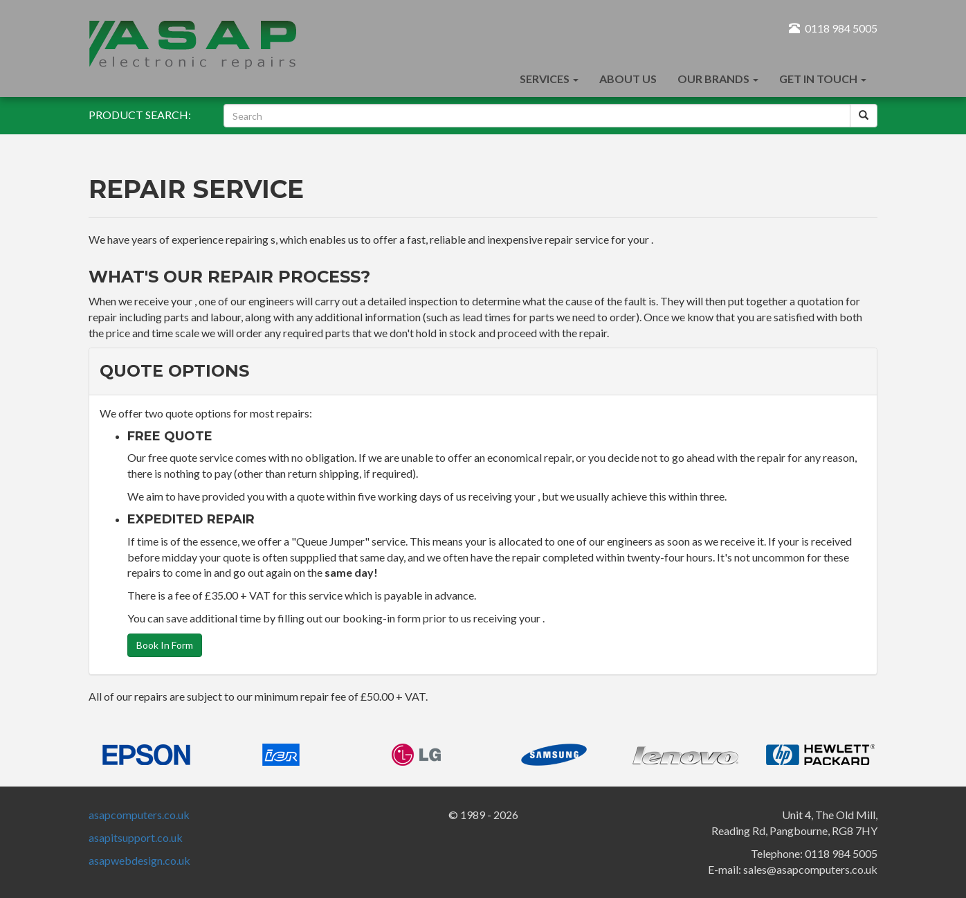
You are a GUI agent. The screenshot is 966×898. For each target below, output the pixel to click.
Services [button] (549, 78)
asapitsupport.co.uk (136, 837)
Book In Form (164, 645)
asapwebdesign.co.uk (139, 860)
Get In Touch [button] (822, 78)
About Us (628, 78)
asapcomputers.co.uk (139, 814)
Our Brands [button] (717, 78)
